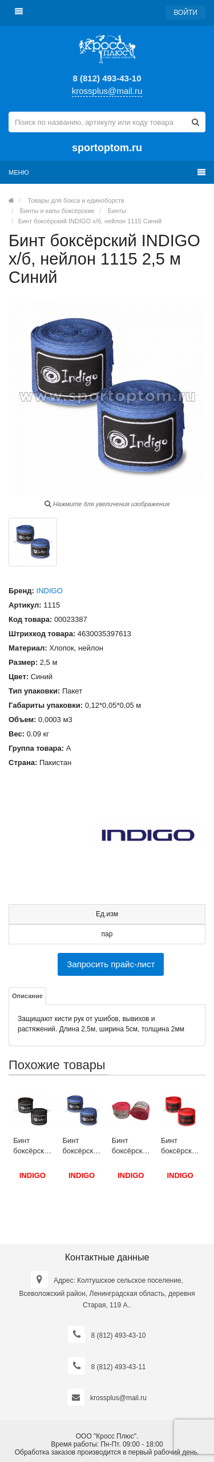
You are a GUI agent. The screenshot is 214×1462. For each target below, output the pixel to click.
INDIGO (50, 590)
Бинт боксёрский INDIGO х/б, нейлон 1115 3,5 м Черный (32, 1146)
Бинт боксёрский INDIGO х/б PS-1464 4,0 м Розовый (131, 1146)
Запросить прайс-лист (111, 964)
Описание (27, 995)
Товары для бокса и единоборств (75, 200)
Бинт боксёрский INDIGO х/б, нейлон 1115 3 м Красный (180, 1146)
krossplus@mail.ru (107, 91)
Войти (185, 13)
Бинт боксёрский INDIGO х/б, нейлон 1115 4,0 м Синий (82, 1146)
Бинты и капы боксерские (57, 210)
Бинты (117, 210)
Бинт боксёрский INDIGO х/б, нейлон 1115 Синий (90, 221)
